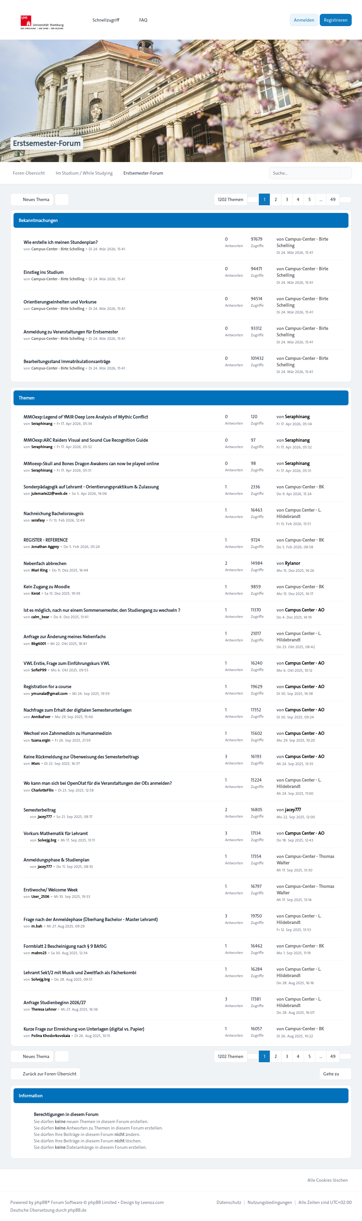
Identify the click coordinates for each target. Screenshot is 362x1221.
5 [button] (309, 199)
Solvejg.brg (47, 839)
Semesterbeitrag (39, 810)
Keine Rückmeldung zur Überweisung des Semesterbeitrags (81, 757)
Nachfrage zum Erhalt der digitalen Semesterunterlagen (78, 710)
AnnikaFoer (40, 716)
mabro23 (38, 952)
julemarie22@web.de (49, 493)
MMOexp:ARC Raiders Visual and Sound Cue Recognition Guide (86, 440)
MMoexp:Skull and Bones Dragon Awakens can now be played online (91, 463)
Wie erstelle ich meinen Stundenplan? (61, 242)
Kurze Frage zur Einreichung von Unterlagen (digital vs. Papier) (84, 1029)
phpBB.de (77, 1210)
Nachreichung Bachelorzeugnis (53, 513)
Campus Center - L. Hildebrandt (299, 513)
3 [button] (287, 199)
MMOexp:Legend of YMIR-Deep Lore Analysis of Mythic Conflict (86, 417)
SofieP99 (38, 669)
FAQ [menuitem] (139, 20)
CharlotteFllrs (42, 789)
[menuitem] (103, 20)
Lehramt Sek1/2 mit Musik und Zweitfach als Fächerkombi (80, 972)
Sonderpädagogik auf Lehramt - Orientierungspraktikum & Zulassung (91, 487)
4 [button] (298, 199)
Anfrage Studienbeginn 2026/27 (54, 1002)
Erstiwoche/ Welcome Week (51, 890)
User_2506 (40, 896)
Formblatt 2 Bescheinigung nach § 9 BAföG (65, 946)
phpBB (40, 1202)
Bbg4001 (38, 643)
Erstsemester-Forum (47, 143)
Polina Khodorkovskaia (50, 1035)
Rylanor (292, 563)
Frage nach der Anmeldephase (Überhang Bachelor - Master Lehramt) (91, 919)
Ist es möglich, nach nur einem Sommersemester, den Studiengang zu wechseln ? (102, 610)
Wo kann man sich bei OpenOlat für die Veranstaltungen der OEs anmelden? (98, 783)
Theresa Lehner (43, 1009)
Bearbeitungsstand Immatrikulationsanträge (67, 361)
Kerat (35, 593)
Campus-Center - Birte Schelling (57, 248)
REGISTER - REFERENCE (46, 540)
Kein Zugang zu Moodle (47, 586)
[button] (345, 199)
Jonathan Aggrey (45, 546)
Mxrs (35, 763)
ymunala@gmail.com (49, 693)
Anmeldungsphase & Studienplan (56, 860)
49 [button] (333, 199)
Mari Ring (39, 569)
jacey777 (45, 816)
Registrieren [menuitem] (335, 20)
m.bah (36, 925)
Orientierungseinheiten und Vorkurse (60, 302)
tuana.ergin (40, 739)
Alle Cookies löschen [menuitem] (323, 1180)
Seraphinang (41, 423)
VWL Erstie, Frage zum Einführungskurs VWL (67, 663)
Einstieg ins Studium (44, 272)
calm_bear (40, 616)
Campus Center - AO (304, 610)
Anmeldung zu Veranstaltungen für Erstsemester (71, 332)
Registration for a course (47, 686)
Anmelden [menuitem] (304, 20)
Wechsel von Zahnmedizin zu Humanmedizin (68, 733)
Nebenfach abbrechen (45, 563)
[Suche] (333, 173)
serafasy (38, 520)
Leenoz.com (152, 1202)
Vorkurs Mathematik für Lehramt (56, 833)
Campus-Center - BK (304, 487)
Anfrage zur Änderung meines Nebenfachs (65, 636)
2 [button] (276, 199)
